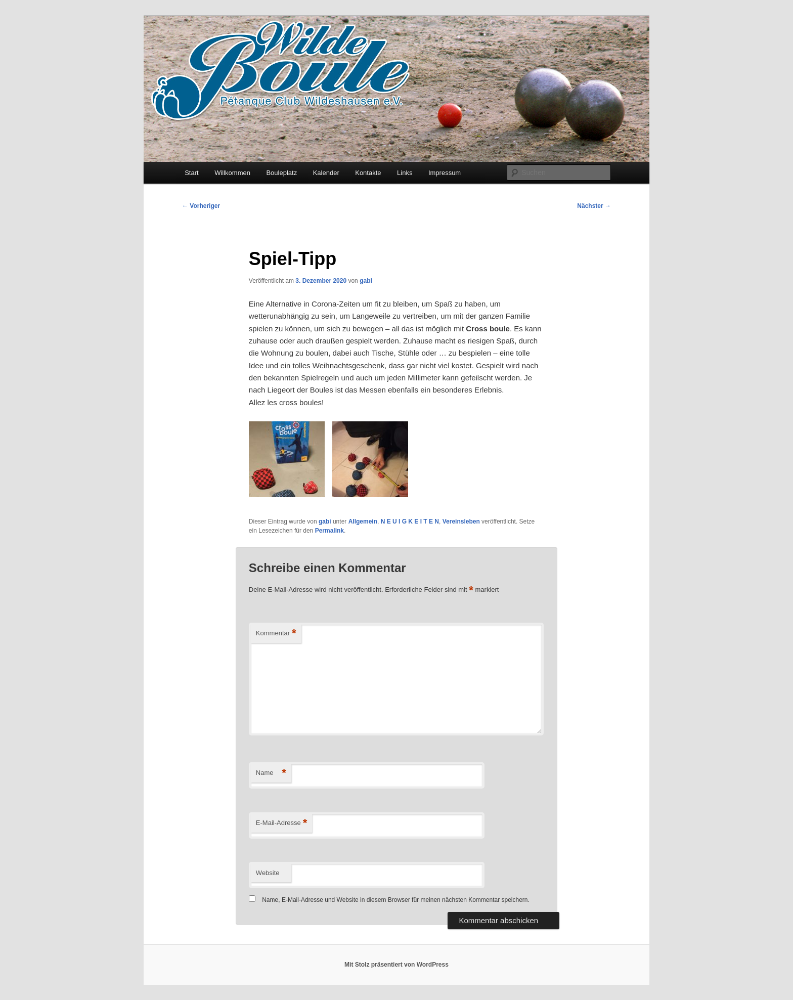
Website (268, 873)
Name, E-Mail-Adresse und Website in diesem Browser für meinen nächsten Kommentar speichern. (396, 899)
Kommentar (276, 633)
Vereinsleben (461, 521)
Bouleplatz (281, 173)
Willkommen (232, 173)
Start (191, 173)
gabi (366, 280)
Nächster (594, 205)
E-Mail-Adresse (281, 823)
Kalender (326, 173)
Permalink (329, 530)
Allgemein (362, 521)
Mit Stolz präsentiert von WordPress (396, 964)
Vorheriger (201, 205)
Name (271, 773)
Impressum (444, 173)
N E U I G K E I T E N (410, 521)
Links (404, 173)
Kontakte (368, 173)
